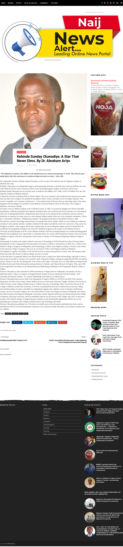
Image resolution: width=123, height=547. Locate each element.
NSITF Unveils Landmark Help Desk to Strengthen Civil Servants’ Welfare (112, 351)
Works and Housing (49, 435)
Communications (48, 426)
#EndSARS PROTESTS (99, 373)
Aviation (46, 416)
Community (44, 3)
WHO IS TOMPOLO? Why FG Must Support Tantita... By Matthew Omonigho (108, 481)
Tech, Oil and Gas (30, 3)
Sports (18, 3)
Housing (46, 432)
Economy (46, 429)
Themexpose (11, 544)
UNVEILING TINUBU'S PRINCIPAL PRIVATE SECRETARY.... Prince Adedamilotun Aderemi (107, 439)
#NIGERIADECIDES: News (100, 376)
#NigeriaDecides (97, 379)
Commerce (46, 422)
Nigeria (10, 3)
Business (46, 419)
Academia (21, 150)
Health (21, 314)
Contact (100, 141)
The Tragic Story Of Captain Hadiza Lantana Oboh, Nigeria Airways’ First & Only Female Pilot (109, 411)
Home (92, 141)
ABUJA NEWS (47, 410)
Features (54, 3)
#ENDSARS (95, 370)
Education (14, 314)
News (3, 3)
